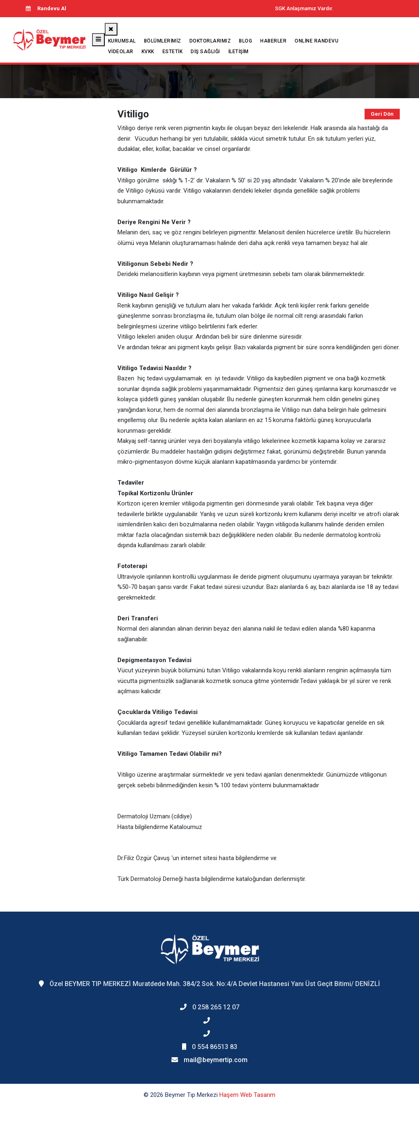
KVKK (148, 51)
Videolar (120, 51)
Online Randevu (316, 41)
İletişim (238, 51)
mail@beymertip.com (216, 1060)
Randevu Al (45, 8)
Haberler (273, 41)
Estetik (172, 51)
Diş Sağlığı (205, 51)
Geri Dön (382, 114)
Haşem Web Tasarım (247, 1095)
